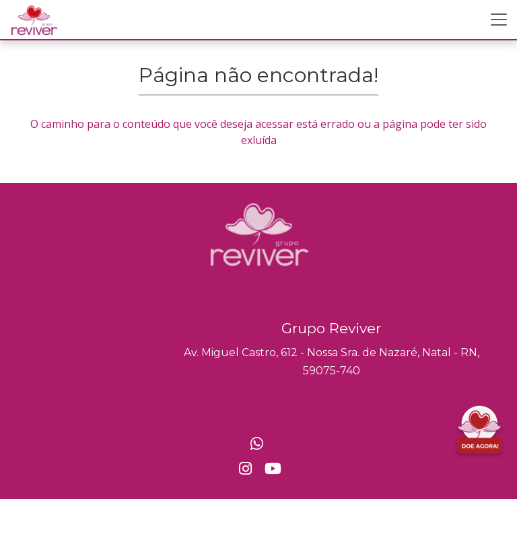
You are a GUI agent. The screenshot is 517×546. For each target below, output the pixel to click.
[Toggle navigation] (499, 19)
